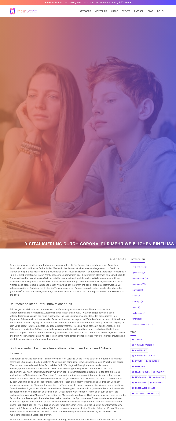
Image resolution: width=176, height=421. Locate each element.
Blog (150, 11)
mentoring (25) (139, 284)
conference (139, 350)
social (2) (136, 296)
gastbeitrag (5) (139, 272)
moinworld (139, 383)
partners (156, 383)
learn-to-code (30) (140, 278)
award (137, 340)
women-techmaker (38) (143, 325)
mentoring (139, 377)
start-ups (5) (138, 301)
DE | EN (160, 11)
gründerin (152, 361)
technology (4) (139, 313)
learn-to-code (141, 372)
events (137, 361)
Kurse (114, 11)
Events (126, 11)
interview (138, 367)
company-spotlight (143, 345)
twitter (153, 393)
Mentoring (101, 11)
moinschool (157, 377)
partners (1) (138, 290)
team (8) (136, 307)
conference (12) (140, 267)
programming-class (143, 388)
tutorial (138, 393)
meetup (158, 372)
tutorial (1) (137, 319)
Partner (139, 11)
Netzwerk (85, 11)
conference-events (143, 356)
